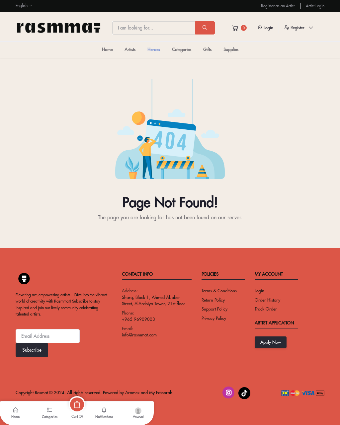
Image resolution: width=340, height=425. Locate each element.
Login (265, 27)
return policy (213, 300)
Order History (267, 300)
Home (107, 49)
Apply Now (270, 342)
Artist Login (315, 5)
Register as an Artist (278, 5)
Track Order (266, 309)
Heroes (153, 49)
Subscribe (32, 350)
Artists (130, 49)
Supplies (230, 49)
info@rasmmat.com (139, 334)
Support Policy (214, 309)
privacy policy (214, 318)
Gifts (207, 49)
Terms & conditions (219, 290)
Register (298, 27)
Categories (181, 49)
